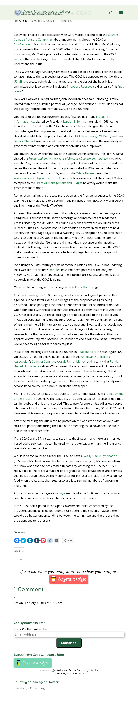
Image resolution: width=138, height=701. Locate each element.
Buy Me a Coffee (48, 670)
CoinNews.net (23, 44)
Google (60, 493)
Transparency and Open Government (37, 178)
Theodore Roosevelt (80, 86)
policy (41, 20)
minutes (54, 270)
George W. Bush (99, 136)
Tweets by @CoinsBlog (29, 688)
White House (85, 173)
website (19, 59)
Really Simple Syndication (100, 456)
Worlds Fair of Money (71, 361)
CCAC (33, 20)
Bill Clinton (79, 136)
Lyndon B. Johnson (75, 121)
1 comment (65, 20)
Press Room (83, 287)
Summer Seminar (43, 361)
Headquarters (86, 352)
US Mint (51, 20)
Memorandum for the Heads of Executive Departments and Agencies (71, 159)
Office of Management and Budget (59, 183)
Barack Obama (24, 141)
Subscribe (69, 643)
